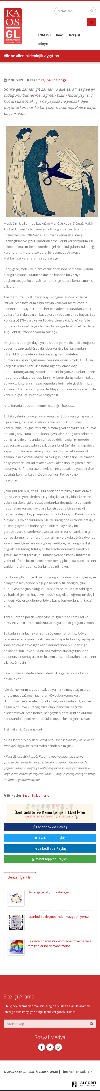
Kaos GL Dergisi (68, 35)
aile (46, 795)
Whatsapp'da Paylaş (50, 859)
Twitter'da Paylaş (50, 837)
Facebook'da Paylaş (50, 827)
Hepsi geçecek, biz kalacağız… (50, 892)
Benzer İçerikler (20, 877)
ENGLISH (44, 35)
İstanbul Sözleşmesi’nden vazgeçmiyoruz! (59, 916)
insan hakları (32, 795)
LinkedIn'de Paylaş (50, 848)
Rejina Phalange (54, 80)
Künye (43, 44)
